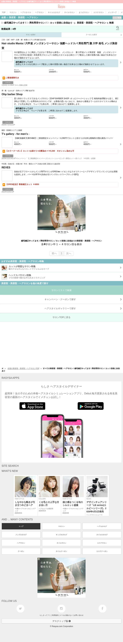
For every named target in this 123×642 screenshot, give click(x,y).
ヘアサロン (21, 543)
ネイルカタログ (102, 535)
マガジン (61, 526)
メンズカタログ (21, 535)
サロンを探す (31, 34)
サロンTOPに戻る (62, 317)
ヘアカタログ (102, 526)
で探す (83, 308)
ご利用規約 (54, 615)
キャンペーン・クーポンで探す (83, 299)
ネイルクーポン (61, 551)
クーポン (21, 551)
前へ (54, 253)
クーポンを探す (104, 35)
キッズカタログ (61, 535)
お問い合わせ (78, 615)
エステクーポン (102, 551)
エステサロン (102, 543)
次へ (68, 253)
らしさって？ (44, 615)
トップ (21, 526)
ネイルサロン (61, 543)
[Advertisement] (61, 344)
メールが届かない (66, 615)
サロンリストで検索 (61, 290)
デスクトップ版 (61, 621)
